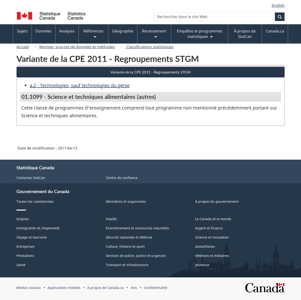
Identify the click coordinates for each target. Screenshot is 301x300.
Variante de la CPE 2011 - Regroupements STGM (151, 72)
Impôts (111, 219)
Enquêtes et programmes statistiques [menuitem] (199, 33)
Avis (134, 287)
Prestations (25, 255)
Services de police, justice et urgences (136, 255)
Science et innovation (212, 237)
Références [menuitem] (93, 33)
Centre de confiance (122, 177)
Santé (20, 265)
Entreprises (25, 246)
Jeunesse (202, 265)
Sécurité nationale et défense (129, 237)
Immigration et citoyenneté (37, 228)
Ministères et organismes (126, 201)
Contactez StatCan (30, 177)
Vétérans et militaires (212, 255)
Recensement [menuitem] (154, 33)
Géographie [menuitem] (122, 31)
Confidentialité (155, 287)
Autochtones (205, 246)
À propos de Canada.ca (105, 287)
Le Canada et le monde (213, 219)
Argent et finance (209, 228)
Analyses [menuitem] (67, 31)
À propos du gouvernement (217, 201)
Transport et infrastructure (127, 265)
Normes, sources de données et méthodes (77, 46)
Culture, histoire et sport (125, 246)
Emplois (22, 219)
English (278, 5)
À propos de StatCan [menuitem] (245, 33)
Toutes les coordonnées (35, 201)
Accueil (22, 46)
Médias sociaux (28, 287)
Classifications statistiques (150, 46)
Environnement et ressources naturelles (137, 228)
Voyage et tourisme (31, 237)
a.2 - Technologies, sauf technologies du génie (80, 85)
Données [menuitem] (43, 31)
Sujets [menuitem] (22, 31)
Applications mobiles (64, 287)
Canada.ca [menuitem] (275, 31)
